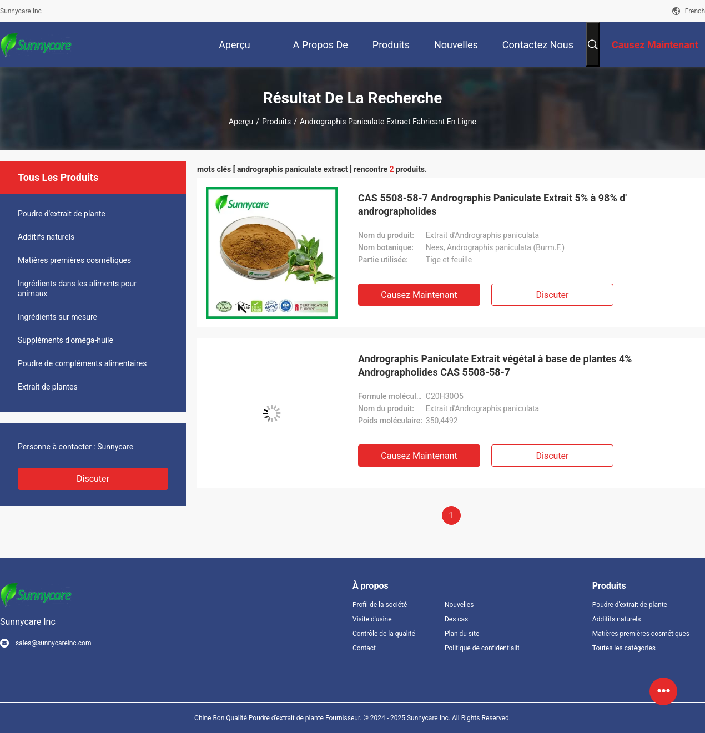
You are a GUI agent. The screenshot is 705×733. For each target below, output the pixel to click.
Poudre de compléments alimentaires (82, 363)
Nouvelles (459, 605)
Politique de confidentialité (482, 648)
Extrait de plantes (48, 386)
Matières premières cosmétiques (74, 260)
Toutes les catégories (624, 648)
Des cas (456, 619)
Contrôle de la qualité (383, 634)
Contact (364, 648)
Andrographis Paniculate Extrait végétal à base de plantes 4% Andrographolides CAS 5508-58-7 (495, 365)
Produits (276, 121)
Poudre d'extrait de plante (61, 213)
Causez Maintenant (419, 295)
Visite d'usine (372, 619)
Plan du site (462, 634)
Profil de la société (379, 605)
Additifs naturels (46, 236)
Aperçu (241, 121)
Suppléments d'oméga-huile (65, 340)
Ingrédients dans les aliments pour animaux (77, 288)
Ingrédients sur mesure (57, 316)
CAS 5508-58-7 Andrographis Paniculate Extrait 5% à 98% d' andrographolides (492, 204)
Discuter (93, 478)
